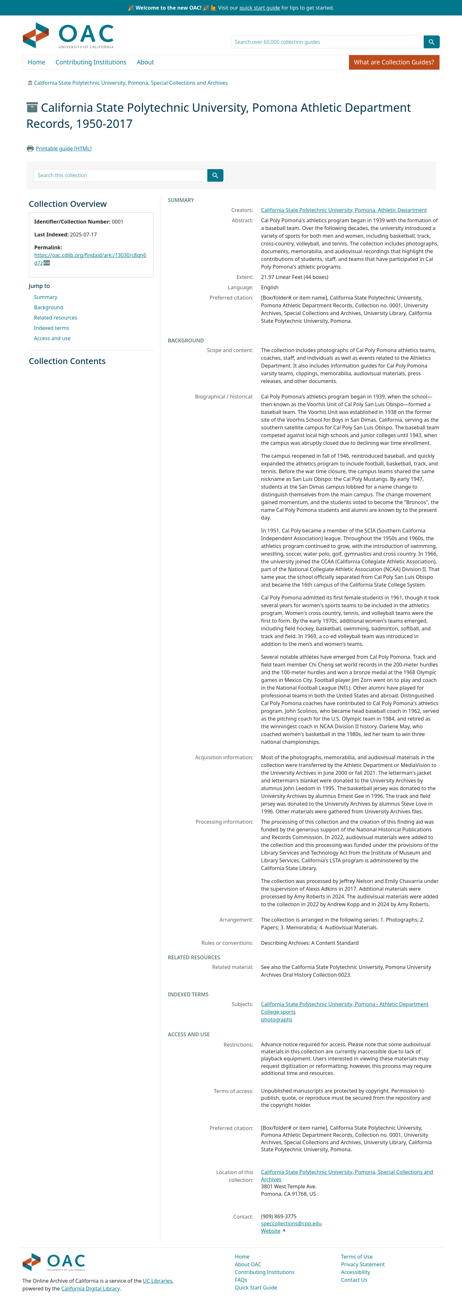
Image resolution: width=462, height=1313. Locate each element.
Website (270, 1230)
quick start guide (260, 7)
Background (48, 307)
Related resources (55, 317)
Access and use (52, 338)
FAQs (241, 1279)
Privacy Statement (363, 1264)
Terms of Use (357, 1256)
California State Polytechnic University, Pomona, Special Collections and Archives (131, 82)
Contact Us (354, 1279)
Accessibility (355, 1272)
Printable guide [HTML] (63, 148)
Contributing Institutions (91, 62)
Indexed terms (51, 327)
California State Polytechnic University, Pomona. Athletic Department (344, 210)
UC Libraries (157, 1280)
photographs (276, 1019)
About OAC (248, 1264)
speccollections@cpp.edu (291, 1223)
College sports (278, 1011)
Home (36, 62)
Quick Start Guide (256, 1287)
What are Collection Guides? (394, 62)
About (145, 62)
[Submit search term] (432, 41)
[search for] (327, 41)
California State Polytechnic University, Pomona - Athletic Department (345, 1004)
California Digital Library (90, 1288)
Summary (45, 297)
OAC (68, 36)
